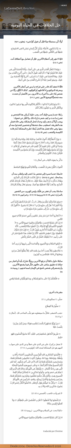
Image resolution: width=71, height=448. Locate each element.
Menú (64, 5)
